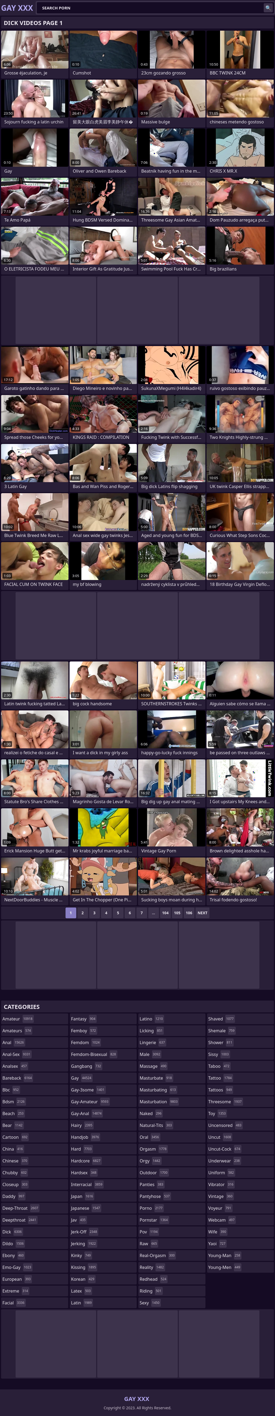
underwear (224, 1161)
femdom (86, 1042)
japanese (86, 1208)
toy (217, 1113)
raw (149, 1244)
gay (82, 1078)
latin (82, 1303)
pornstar (154, 1220)
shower (221, 1042)
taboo (219, 1066)
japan (83, 1196)
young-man (225, 1255)
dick (12, 1232)
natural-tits (156, 1125)
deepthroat (20, 1220)
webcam (222, 1220)
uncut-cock (225, 1149)
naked (151, 1113)
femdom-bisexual (94, 1054)
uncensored (225, 1125)
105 (177, 912)
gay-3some (88, 1090)
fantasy (84, 1019)
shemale (222, 1031)
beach (13, 1113)
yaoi (217, 1244)
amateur (18, 1019)
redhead (154, 1279)
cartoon (15, 1137)
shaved (221, 1019)
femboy (84, 1031)
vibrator (221, 1184)
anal (13, 1042)
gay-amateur (90, 1102)
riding (151, 1291)
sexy (150, 1303)
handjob (85, 1137)
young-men (225, 1267)
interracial (87, 1184)
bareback (17, 1078)
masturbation (159, 1102)
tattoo (220, 1078)
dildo (13, 1244)
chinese (15, 1161)
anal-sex (17, 1054)
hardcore (86, 1161)
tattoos (220, 1090)
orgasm (154, 1149)
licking (152, 1031)
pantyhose (155, 1196)
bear (13, 1125)
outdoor (154, 1173)
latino (152, 1019)
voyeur (220, 1208)
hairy (82, 1125)
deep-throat (20, 1208)
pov (149, 1232)
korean (83, 1279)
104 (165, 912)
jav (79, 1220)
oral (150, 1137)
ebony (13, 1255)
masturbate (156, 1078)
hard (82, 1149)
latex (81, 1291)
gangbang (87, 1066)
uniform (221, 1173)
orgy (151, 1161)
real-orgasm (158, 1255)
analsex (15, 1066)
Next (203, 912)
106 (189, 912)
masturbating (158, 1090)
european (17, 1279)
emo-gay (17, 1267)
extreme (15, 1291)
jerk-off (85, 1232)
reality (152, 1267)
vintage (221, 1196)
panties (152, 1184)
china (13, 1149)
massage (154, 1066)
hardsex (84, 1173)
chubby (15, 1173)
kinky (81, 1255)
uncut (220, 1137)
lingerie (153, 1042)
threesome (225, 1102)
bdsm (14, 1102)
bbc (11, 1090)
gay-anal (87, 1113)
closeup (15, 1184)
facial (14, 1303)
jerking (84, 1244)
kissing (84, 1267)
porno (152, 1208)
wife (217, 1232)
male (150, 1054)
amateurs (17, 1031)
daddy (14, 1196)
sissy (219, 1054)
